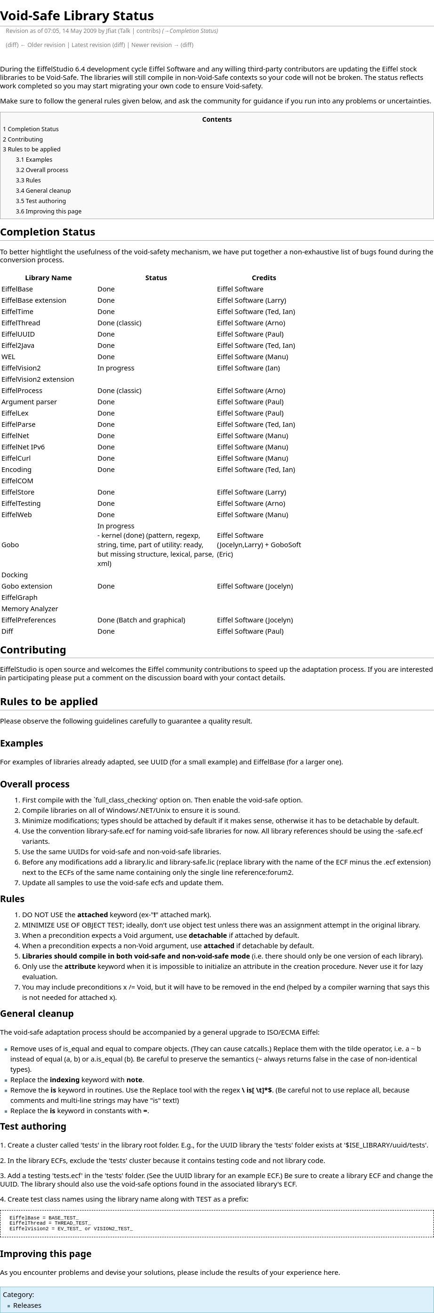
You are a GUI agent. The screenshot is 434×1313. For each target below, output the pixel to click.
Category (17, 1294)
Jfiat (111, 31)
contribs (148, 31)
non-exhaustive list (319, 251)
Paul (274, 333)
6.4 (80, 68)
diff (12, 45)
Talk (125, 31)
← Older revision (42, 45)
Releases (27, 1305)
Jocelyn (231, 544)
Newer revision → (155, 45)
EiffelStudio (55, 68)
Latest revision (91, 45)
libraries (13, 77)
